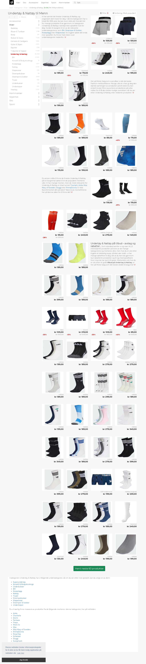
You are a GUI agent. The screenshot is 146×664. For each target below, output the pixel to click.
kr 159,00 (107, 41)
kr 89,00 (108, 138)
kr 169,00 (60, 334)
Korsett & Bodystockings (23, 584)
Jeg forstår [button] (24, 660)
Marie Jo (16, 625)
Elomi (15, 618)
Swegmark (17, 641)
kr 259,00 (132, 494)
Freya (15, 622)
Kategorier (19, 8)
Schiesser (17, 636)
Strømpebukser (19, 598)
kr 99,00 (59, 235)
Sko (25, 3)
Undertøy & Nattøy (36, 8)
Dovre (85, 330)
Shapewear (60, 33)
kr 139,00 (133, 140)
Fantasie (16, 620)
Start (11, 8)
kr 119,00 (84, 75)
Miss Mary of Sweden (21, 629)
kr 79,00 (84, 73)
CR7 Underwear (106, 492)
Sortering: (124, 13)
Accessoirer (34, 3)
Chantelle (17, 616)
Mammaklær (64, 3)
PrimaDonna (71, 188)
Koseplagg (46, 33)
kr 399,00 (59, 300)
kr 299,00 (107, 397)
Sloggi (58, 188)
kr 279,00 (107, 235)
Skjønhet (45, 3)
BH (63, 30)
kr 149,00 (132, 235)
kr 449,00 (84, 334)
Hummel (85, 71)
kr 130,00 (59, 559)
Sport (54, 3)
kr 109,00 (59, 332)
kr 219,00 (83, 332)
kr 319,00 (108, 43)
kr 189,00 (59, 73)
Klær (18, 3)
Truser (15, 596)
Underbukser (18, 587)
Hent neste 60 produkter (89, 568)
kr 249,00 (107, 73)
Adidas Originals (106, 232)
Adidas (61, 71)
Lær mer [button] (20, 653)
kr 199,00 (132, 73)
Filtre (104, 13)
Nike (62, 330)
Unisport (109, 38)
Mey (15, 627)
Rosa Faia (17, 634)
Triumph (74, 185)
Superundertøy (19, 582)
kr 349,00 (132, 429)
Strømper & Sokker (73, 30)
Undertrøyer (18, 605)
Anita (80, 185)
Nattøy (16, 594)
